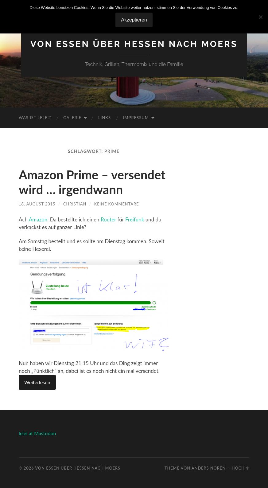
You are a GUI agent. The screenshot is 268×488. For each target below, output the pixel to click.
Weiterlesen (37, 382)
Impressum (136, 117)
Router (108, 219)
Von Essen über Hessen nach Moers (134, 44)
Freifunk (134, 219)
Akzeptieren (134, 19)
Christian (74, 203)
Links (104, 117)
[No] (260, 17)
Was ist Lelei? (35, 117)
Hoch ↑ (240, 468)
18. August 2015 (37, 203)
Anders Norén (209, 468)
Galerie (72, 117)
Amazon (38, 219)
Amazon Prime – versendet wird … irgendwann (92, 182)
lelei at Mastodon (37, 433)
